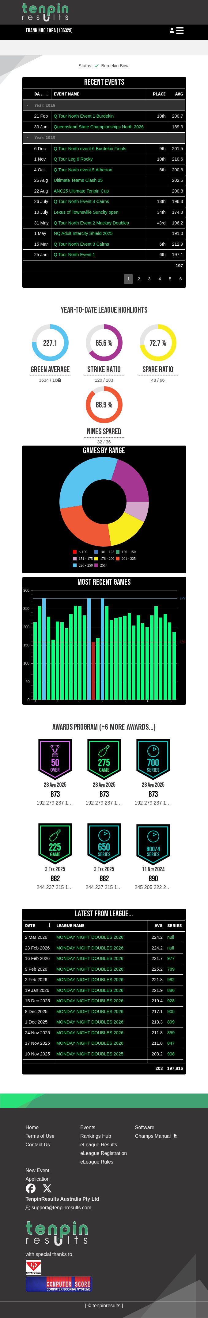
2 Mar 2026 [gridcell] (36, 937)
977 (171, 958)
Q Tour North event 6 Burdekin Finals (90, 148)
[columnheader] (42, 94)
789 (171, 969)
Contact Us (38, 1144)
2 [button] (139, 278)
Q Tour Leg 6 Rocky (73, 159)
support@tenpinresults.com (61, 1207)
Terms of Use (40, 1136)
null (170, 937)
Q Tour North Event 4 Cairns (81, 201)
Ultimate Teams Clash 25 (78, 180)
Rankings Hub (95, 1136)
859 (171, 1032)
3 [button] (149, 278)
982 (171, 979)
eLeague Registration (103, 1153)
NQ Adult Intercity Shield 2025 (83, 233)
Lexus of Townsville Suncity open (86, 212)
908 (171, 1053)
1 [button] (128, 278)
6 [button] (180, 278)
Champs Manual (156, 1136)
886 (171, 990)
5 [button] (170, 278)
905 (171, 1011)
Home (32, 1127)
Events (87, 1127)
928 (171, 1000)
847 (171, 1043)
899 (171, 1022)
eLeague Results (98, 1144)
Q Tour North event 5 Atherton (83, 169)
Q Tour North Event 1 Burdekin (84, 116)
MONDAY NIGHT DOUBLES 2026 (89, 937)
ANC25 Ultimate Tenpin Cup (81, 191)
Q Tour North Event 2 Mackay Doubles (91, 222)
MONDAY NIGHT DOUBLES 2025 (89, 1053)
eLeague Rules (96, 1161)
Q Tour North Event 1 (74, 254)
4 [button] (159, 278)
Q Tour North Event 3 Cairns (81, 244)
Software (144, 1127)
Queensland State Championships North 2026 (99, 126)
